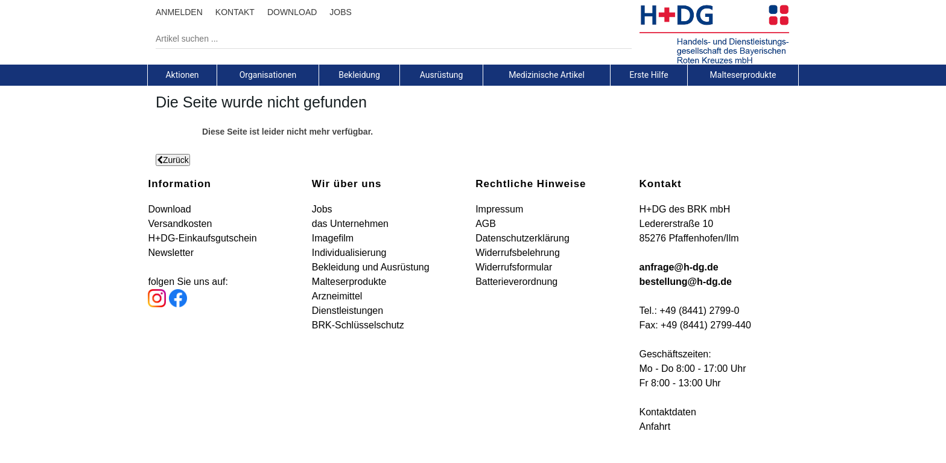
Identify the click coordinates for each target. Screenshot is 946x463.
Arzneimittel (337, 296)
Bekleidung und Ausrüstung (371, 267)
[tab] (182, 75)
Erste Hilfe (648, 75)
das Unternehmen (350, 224)
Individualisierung (349, 252)
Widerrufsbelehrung (517, 252)
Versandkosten (180, 224)
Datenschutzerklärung (522, 238)
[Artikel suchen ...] (385, 38)
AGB (485, 224)
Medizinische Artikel (547, 75)
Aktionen (181, 75)
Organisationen (268, 75)
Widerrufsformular (513, 267)
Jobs (322, 209)
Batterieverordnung (516, 281)
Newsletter (171, 252)
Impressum (499, 209)
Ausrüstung (441, 75)
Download (169, 209)
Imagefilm (333, 238)
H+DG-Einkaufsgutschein (202, 238)
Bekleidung (359, 75)
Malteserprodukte (743, 75)
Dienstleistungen (347, 310)
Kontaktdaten (668, 412)
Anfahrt (655, 426)
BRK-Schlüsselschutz (358, 325)
